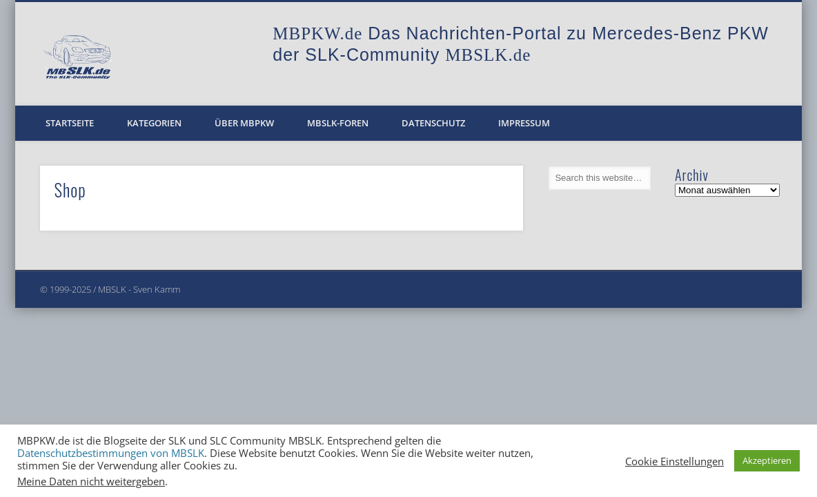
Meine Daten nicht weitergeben (91, 481)
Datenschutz (433, 123)
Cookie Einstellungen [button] (674, 461)
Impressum (524, 123)
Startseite (70, 123)
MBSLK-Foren (337, 123)
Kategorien (154, 123)
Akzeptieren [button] (766, 460)
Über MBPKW (244, 123)
